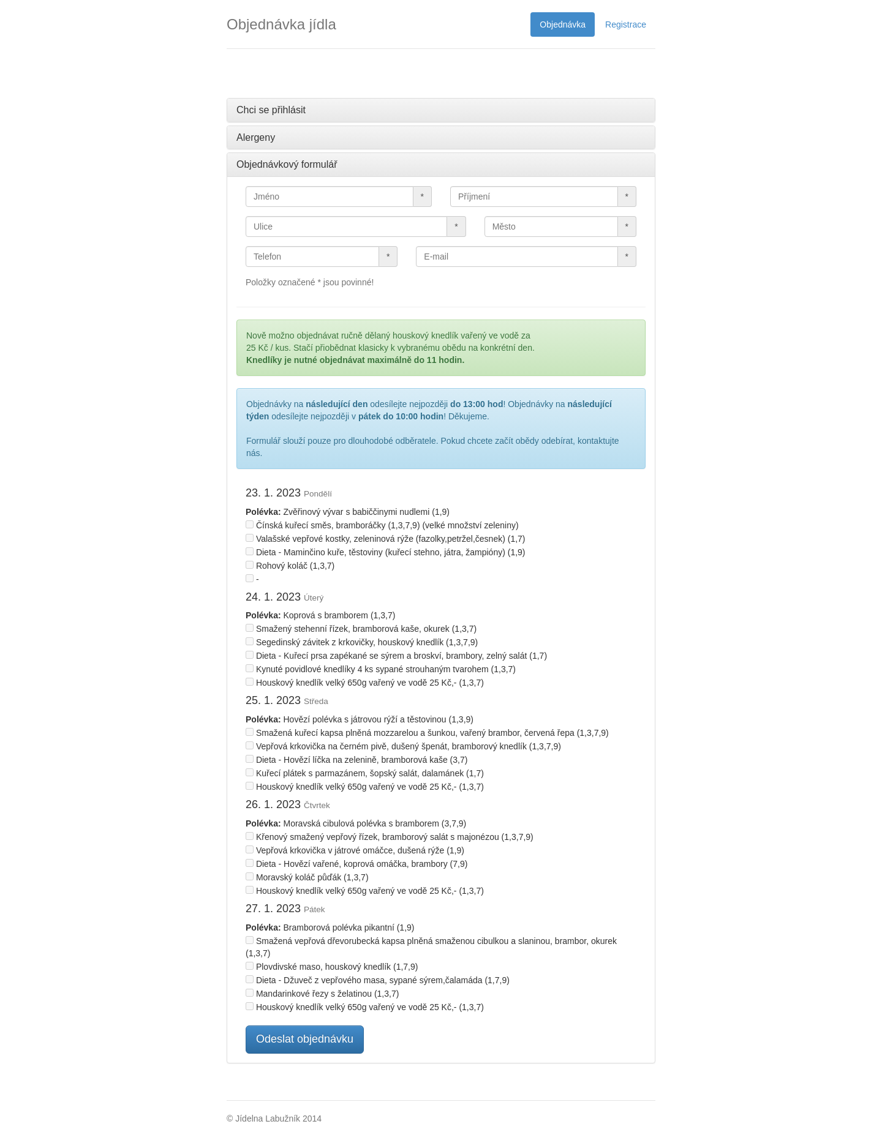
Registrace (625, 24)
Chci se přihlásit (271, 110)
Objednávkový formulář (286, 164)
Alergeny (255, 137)
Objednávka (563, 24)
